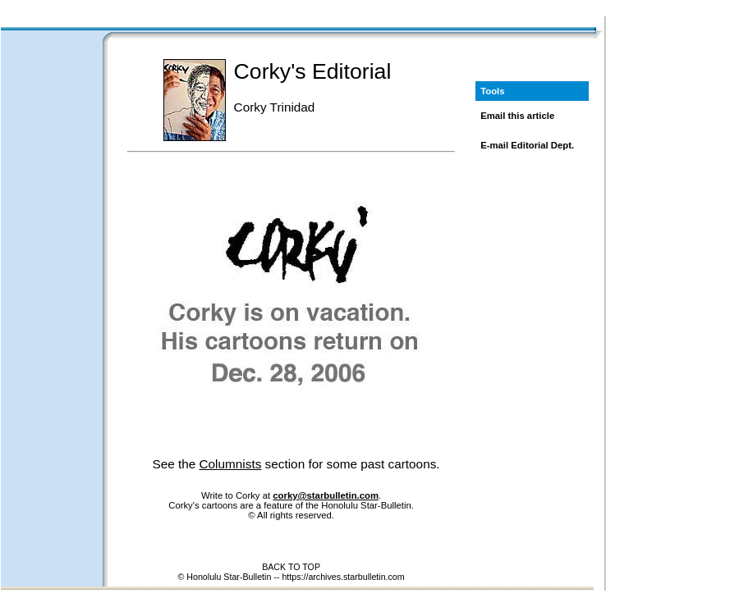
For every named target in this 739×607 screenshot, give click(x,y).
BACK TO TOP (291, 567)
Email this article (517, 116)
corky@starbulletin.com (326, 495)
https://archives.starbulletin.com (343, 577)
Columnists (231, 464)
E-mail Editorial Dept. (527, 145)
